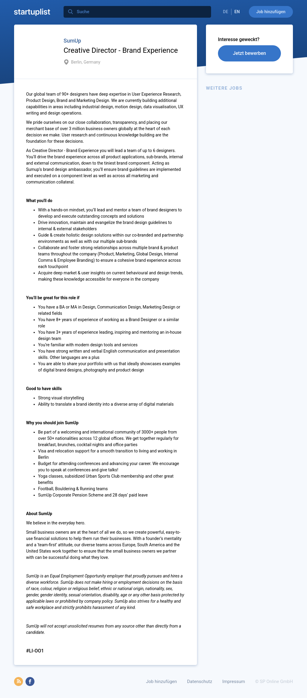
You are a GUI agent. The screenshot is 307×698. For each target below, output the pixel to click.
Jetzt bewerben (249, 53)
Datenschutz (199, 681)
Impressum (233, 681)
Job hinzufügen (270, 11)
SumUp (72, 40)
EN (237, 11)
